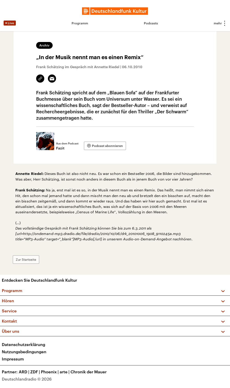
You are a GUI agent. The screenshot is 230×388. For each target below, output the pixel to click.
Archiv (44, 45)
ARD (24, 371)
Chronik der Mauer (88, 371)
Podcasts (151, 23)
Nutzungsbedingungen (24, 351)
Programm (80, 23)
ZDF (35, 371)
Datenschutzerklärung (23, 344)
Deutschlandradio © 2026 (27, 378)
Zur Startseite (26, 259)
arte (65, 371)
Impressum (13, 358)
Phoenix (50, 371)
